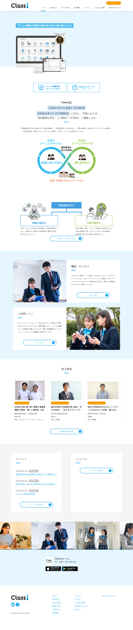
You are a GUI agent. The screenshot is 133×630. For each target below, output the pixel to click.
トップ (54, 601)
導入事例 (55, 618)
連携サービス (56, 611)
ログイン (78, 615)
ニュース (78, 604)
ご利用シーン (56, 615)
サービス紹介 (56, 608)
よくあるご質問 (80, 608)
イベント (78, 601)
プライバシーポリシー (108, 601)
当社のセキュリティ (81, 611)
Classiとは (55, 604)
